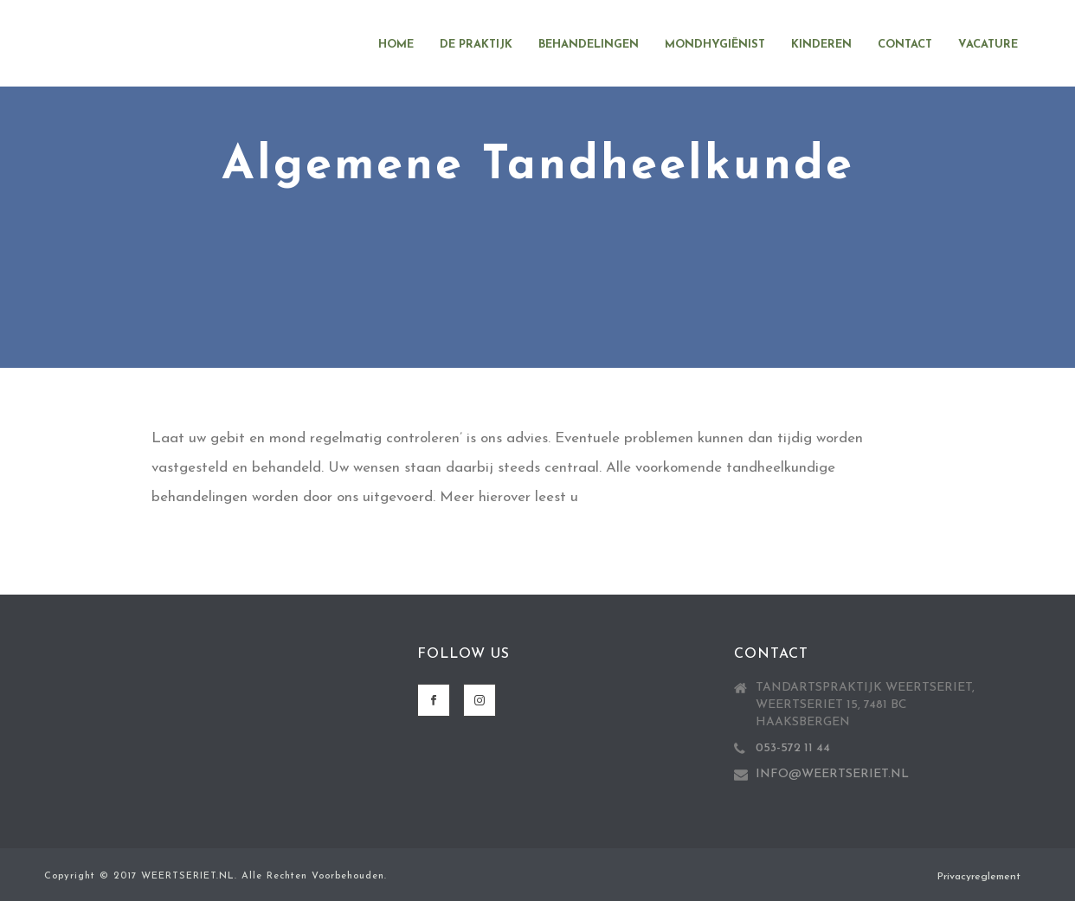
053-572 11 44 (793, 748)
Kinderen (821, 44)
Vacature (988, 44)
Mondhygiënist (715, 44)
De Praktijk (476, 44)
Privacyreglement (978, 877)
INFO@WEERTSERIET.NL (832, 774)
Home (396, 44)
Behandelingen (588, 44)
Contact (905, 44)
